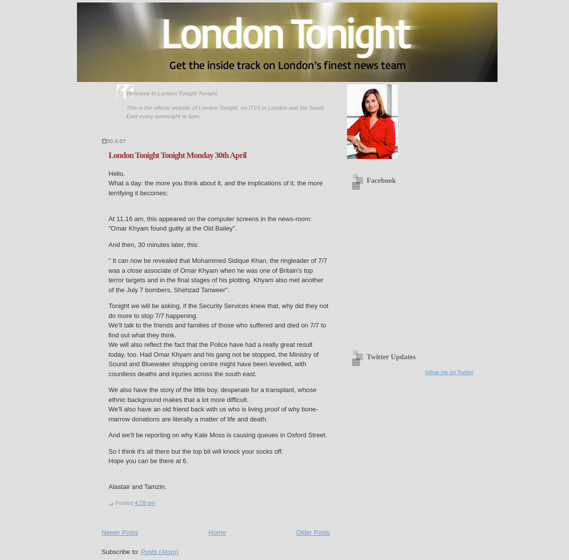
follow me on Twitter (449, 372)
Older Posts (313, 532)
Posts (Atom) (159, 552)
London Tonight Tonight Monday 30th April (178, 155)
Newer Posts (120, 532)
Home (217, 532)
